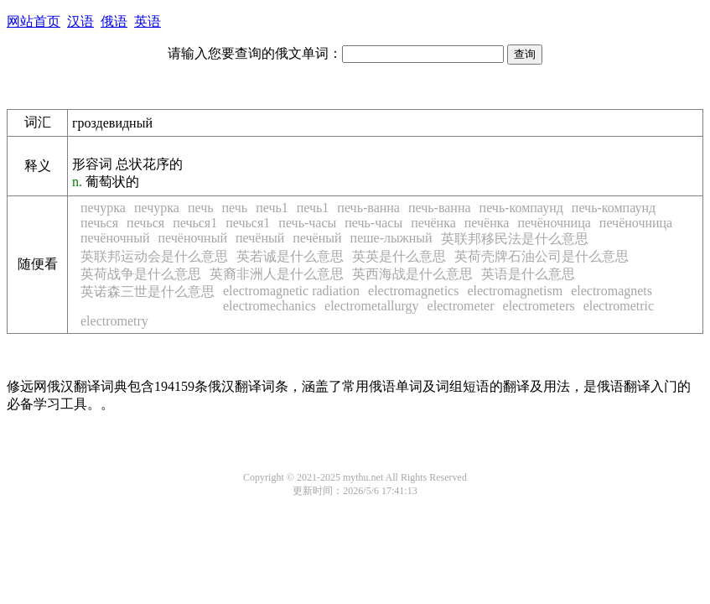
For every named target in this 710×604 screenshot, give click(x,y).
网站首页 (33, 21)
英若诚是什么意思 (290, 256)
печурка (103, 207)
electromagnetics (413, 291)
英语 (147, 21)
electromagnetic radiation (291, 291)
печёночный (114, 238)
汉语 (80, 21)
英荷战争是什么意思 (140, 274)
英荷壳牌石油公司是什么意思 (541, 256)
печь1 (272, 207)
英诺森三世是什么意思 (147, 291)
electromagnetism (514, 291)
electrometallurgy (371, 306)
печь (201, 207)
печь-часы (307, 223)
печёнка (433, 223)
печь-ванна (368, 207)
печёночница (553, 223)
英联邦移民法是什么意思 (514, 239)
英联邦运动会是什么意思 (154, 256)
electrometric (618, 306)
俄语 (114, 21)
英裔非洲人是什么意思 (277, 274)
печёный (260, 238)
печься (99, 223)
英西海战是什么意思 (412, 274)
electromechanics (269, 306)
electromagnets (611, 291)
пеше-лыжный (391, 238)
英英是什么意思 (399, 256)
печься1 (195, 223)
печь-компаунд (521, 207)
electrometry (114, 321)
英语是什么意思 (528, 274)
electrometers (539, 306)
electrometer (461, 306)
